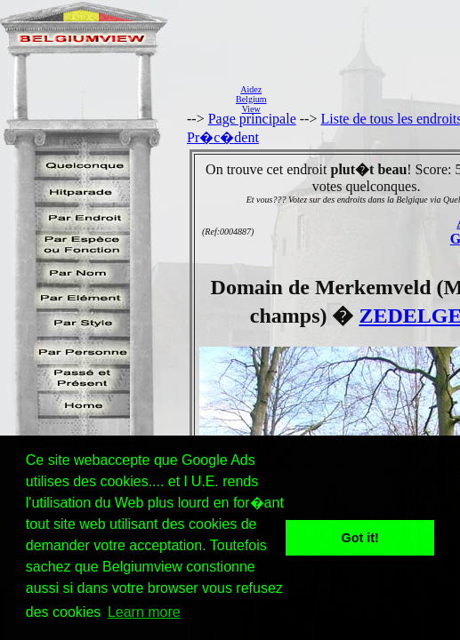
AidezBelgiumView (251, 99)
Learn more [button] (144, 612)
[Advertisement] (368, 99)
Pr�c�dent (223, 137)
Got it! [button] (360, 538)
